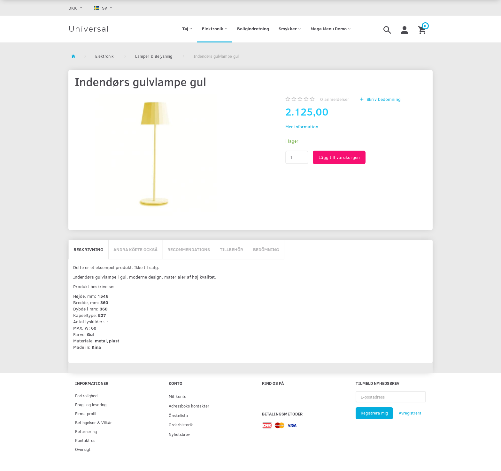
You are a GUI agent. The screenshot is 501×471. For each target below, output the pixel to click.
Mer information (301, 126)
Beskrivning (88, 249)
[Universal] (88, 29)
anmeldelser (334, 99)
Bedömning (266, 249)
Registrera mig (374, 413)
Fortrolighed (86, 395)
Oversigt (82, 449)
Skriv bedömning (383, 99)
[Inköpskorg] (423, 29)
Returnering (86, 431)
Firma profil (85, 413)
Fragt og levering (90, 404)
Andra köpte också (135, 249)
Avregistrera (410, 413)
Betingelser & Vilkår (93, 422)
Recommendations (188, 249)
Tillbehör (231, 249)
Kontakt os (85, 440)
